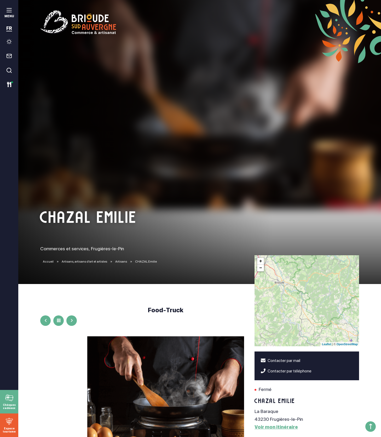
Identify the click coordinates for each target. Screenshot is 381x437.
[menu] (9, 13)
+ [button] (260, 261)
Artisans (121, 261)
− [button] (260, 268)
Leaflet (326, 344)
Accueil (48, 261)
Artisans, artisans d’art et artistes (85, 261)
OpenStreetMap (347, 344)
